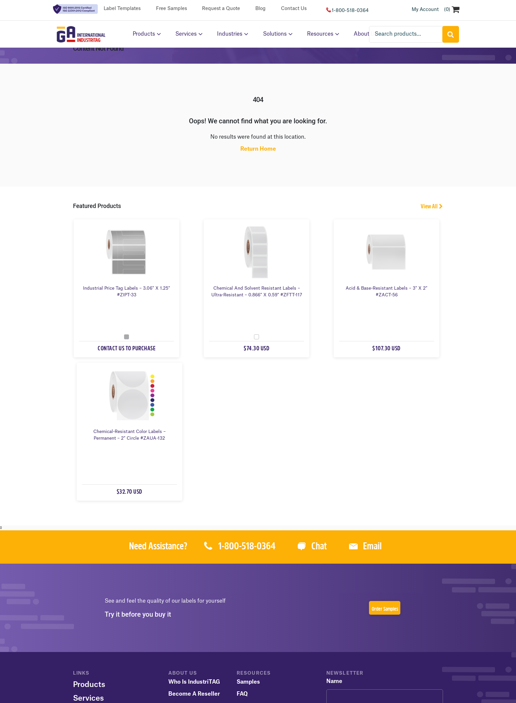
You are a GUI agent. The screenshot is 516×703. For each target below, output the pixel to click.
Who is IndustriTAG (194, 545)
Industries (229, 34)
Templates (251, 569)
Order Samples (385, 472)
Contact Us (294, 8)
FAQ (242, 557)
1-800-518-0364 (350, 10)
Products (144, 34)
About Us (90, 575)
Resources (320, 34)
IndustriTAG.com (181, 676)
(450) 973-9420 (339, 676)
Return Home (258, 155)
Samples (248, 545)
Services (186, 34)
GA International (237, 647)
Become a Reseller (194, 557)
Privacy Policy (156, 647)
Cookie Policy (194, 647)
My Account (425, 9)
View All (429, 213)
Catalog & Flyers (258, 581)
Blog (260, 8)
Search (451, 34)
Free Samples (171, 8)
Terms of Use (116, 647)
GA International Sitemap (278, 676)
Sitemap (83, 647)
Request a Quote (221, 8)
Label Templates (122, 8)
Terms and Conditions (266, 593)
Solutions (275, 34)
